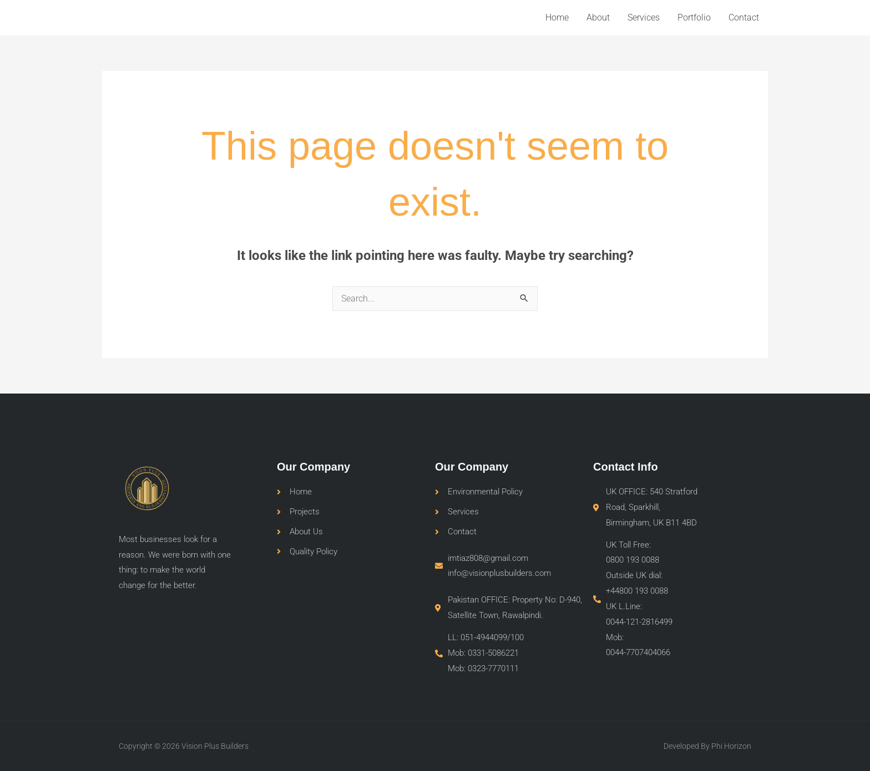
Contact (744, 17)
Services (644, 17)
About (598, 17)
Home (557, 17)
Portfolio (694, 17)
